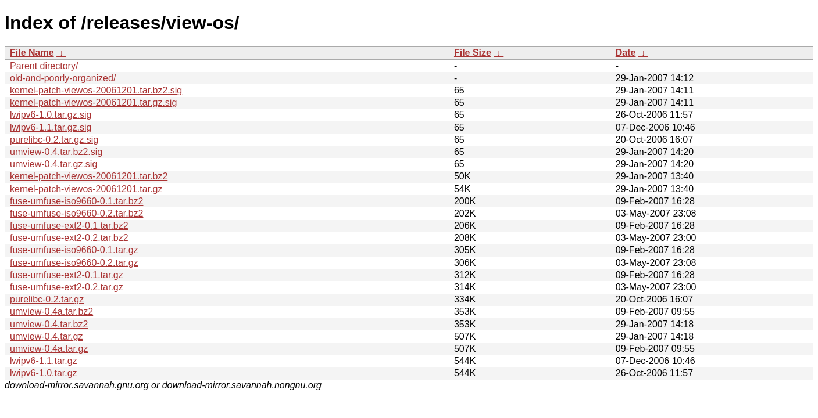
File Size (472, 52)
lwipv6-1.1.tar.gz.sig (51, 127)
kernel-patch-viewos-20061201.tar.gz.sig (93, 102)
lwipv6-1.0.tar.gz (43, 373)
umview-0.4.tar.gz (46, 336)
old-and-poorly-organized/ (63, 78)
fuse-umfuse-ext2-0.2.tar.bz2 (69, 238)
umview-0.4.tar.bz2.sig (56, 152)
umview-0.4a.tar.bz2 (51, 311)
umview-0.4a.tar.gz (49, 349)
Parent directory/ (44, 66)
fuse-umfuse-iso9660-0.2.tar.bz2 (76, 213)
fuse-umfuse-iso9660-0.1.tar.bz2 (76, 201)
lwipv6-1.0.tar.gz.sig (51, 115)
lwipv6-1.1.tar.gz (43, 361)
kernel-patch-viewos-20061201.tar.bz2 (88, 176)
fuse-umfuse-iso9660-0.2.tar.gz (74, 263)
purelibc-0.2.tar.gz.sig (54, 140)
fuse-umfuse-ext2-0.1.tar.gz (66, 275)
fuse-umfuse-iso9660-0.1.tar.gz (74, 250)
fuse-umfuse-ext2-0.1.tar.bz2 (69, 225)
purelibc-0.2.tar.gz (47, 299)
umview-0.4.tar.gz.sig (53, 164)
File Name (32, 52)
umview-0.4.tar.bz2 (49, 324)
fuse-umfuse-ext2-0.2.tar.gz (66, 287)
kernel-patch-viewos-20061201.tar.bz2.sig (96, 90)
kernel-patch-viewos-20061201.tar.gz (86, 189)
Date (626, 52)
